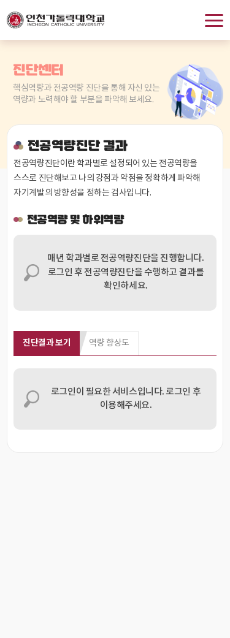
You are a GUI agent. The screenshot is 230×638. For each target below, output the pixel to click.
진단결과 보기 (47, 343)
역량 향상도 (109, 343)
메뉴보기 (214, 20)
